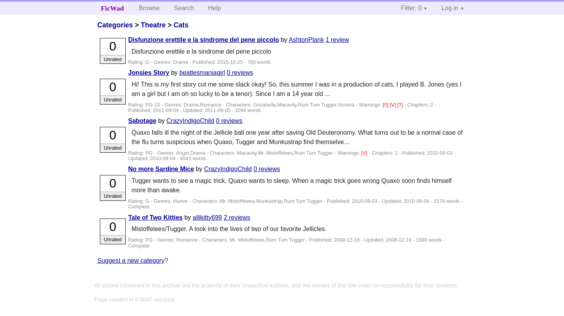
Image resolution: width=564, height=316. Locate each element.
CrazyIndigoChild (190, 120)
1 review (337, 39)
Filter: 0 (411, 8)
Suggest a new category (130, 260)
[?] (400, 105)
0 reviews (240, 72)
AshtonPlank (306, 39)
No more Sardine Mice (161, 169)
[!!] (386, 105)
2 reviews (237, 217)
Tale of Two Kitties (155, 217)
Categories (115, 25)
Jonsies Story (148, 72)
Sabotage (142, 120)
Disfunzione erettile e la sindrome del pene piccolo (203, 39)
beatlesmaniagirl (202, 72)
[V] (393, 105)
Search (184, 8)
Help (214, 8)
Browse (149, 8)
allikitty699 (207, 217)
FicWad (112, 8)
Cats (181, 25)
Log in (450, 8)
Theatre (153, 25)
